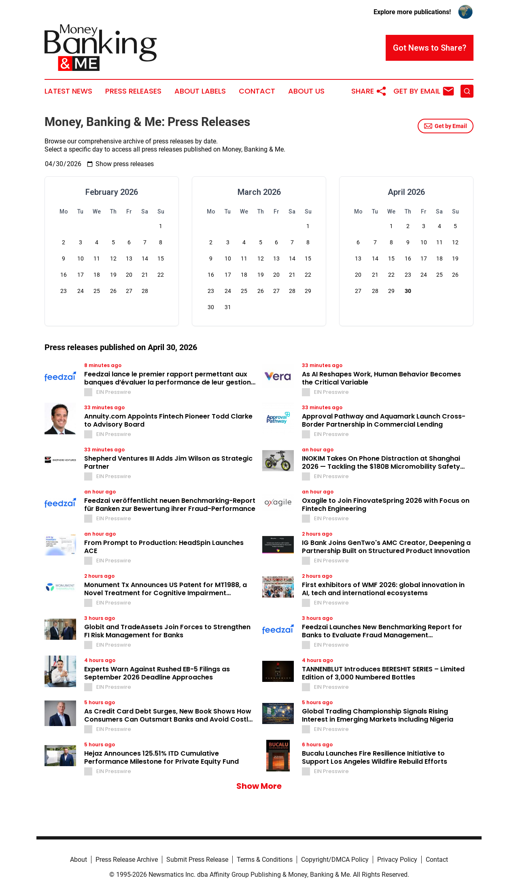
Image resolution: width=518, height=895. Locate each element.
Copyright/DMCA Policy (335, 859)
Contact (257, 91)
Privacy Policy (397, 859)
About (78, 859)
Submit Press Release (197, 859)
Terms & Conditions (265, 859)
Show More (259, 786)
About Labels (200, 91)
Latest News (68, 91)
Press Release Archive (127, 859)
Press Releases (133, 91)
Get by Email (445, 126)
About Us (306, 91)
